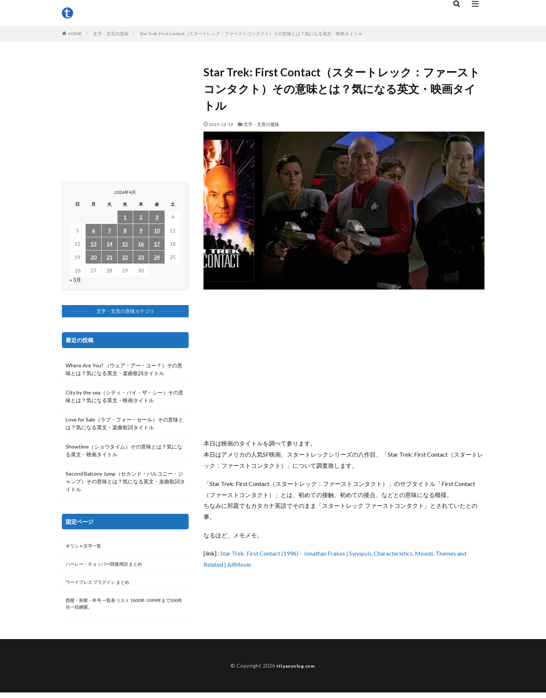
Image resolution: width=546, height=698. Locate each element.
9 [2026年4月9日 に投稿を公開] (140, 230)
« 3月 (75, 280)
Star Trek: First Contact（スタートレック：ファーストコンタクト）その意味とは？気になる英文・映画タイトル (251, 33)
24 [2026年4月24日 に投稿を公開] (157, 257)
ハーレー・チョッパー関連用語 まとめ (110, 566)
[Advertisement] (343, 364)
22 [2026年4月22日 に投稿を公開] (125, 257)
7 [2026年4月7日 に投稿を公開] (109, 230)
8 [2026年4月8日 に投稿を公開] (124, 230)
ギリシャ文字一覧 (86, 546)
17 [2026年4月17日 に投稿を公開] (157, 244)
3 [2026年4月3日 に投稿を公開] (156, 217)
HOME (75, 33)
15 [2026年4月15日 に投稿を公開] (125, 244)
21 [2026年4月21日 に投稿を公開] (109, 257)
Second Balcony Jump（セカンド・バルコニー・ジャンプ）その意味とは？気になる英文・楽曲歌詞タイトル (125, 481)
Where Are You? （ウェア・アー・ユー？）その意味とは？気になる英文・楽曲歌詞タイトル (124, 369)
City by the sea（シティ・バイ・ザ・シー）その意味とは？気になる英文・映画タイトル (124, 396)
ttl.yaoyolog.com (295, 671)
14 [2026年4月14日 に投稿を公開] (109, 244)
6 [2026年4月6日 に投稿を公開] (93, 230)
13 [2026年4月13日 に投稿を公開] (93, 244)
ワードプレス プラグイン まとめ (103, 585)
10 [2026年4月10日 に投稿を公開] (157, 230)
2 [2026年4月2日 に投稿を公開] (140, 217)
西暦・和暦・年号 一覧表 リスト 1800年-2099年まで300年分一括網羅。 (124, 608)
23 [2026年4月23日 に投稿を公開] (141, 257)
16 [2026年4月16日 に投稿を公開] (141, 244)
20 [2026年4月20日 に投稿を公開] (93, 257)
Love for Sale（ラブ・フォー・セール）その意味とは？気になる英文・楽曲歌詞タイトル (124, 423)
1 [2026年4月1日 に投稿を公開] (124, 217)
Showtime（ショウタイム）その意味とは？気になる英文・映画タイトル (124, 450)
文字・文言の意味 (111, 33)
